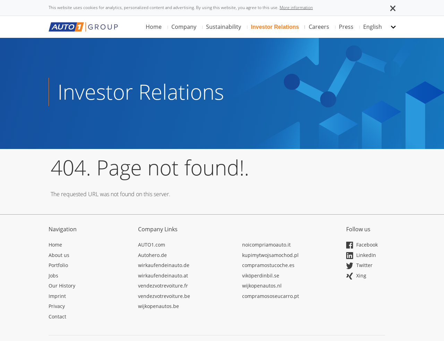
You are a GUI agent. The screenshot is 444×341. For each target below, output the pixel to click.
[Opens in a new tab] (88, 246)
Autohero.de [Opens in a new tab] (152, 255)
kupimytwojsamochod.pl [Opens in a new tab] (270, 255)
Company (183, 27)
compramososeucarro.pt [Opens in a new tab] (270, 296)
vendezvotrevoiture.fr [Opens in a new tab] (163, 285)
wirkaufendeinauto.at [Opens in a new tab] (163, 275)
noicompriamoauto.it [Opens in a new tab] (266, 244)
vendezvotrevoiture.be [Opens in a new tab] (164, 296)
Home (154, 27)
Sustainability (223, 27)
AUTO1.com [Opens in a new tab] (151, 244)
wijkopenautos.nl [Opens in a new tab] (262, 285)
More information (296, 7)
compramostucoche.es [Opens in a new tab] (268, 265)
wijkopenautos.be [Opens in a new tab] (158, 306)
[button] (392, 7)
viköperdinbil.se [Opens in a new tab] (260, 275)
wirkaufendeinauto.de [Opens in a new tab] (163, 265)
